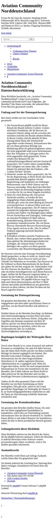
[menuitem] (24, 51)
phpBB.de (33, 493)
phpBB (16, 486)
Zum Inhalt (6, 33)
